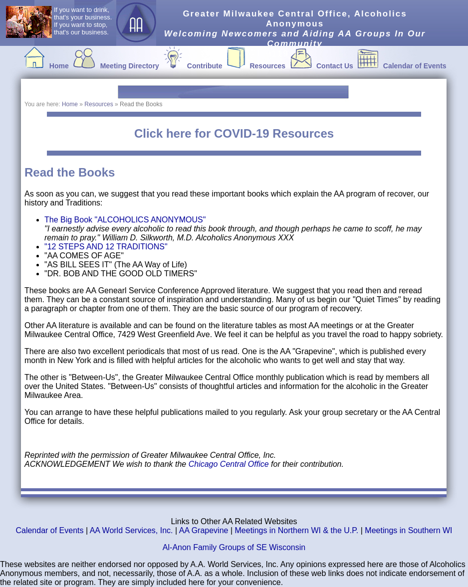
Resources (267, 66)
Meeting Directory (129, 66)
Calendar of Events (415, 66)
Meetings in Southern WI (408, 530)
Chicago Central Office (230, 464)
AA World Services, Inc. (131, 530)
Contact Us (334, 66)
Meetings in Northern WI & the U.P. (297, 530)
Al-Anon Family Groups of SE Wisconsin (234, 547)
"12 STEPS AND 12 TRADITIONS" (106, 246)
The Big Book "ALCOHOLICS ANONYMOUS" (125, 219)
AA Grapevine (204, 530)
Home (59, 66)
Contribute (205, 66)
